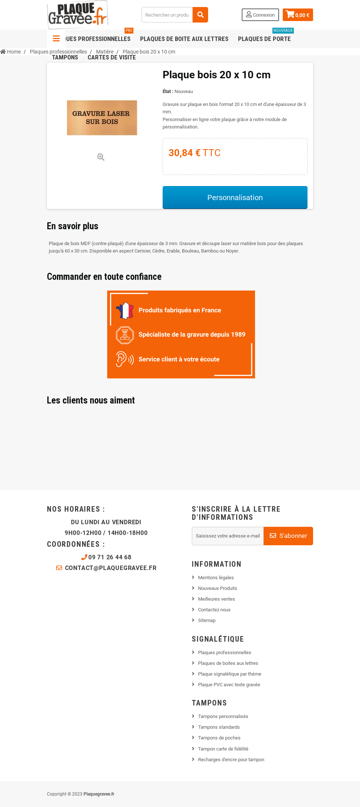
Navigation (56, 39)
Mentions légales (216, 577)
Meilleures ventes (216, 599)
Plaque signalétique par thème (229, 674)
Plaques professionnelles (92, 36)
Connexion (260, 14)
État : (168, 91)
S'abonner (288, 535)
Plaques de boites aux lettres (228, 663)
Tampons (65, 57)
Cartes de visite (112, 57)
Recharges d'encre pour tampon (231, 759)
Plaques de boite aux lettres (184, 38)
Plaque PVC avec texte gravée (229, 684)
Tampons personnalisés (223, 716)
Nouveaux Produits (217, 588)
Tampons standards (219, 727)
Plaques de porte (266, 36)
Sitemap (206, 620)
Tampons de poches (219, 738)
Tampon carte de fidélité (223, 749)
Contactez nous (214, 609)
